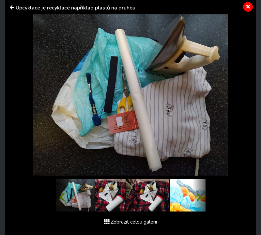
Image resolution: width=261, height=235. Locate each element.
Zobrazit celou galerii (130, 222)
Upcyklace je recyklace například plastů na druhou (75, 7)
